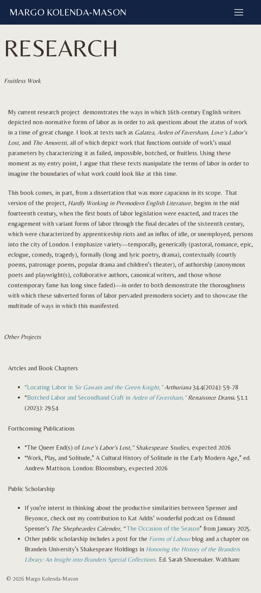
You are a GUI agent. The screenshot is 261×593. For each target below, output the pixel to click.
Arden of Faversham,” (160, 397)
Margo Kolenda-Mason (68, 12)
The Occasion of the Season (162, 528)
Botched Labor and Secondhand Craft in (79, 397)
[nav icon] (238, 12)
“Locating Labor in (94, 387)
